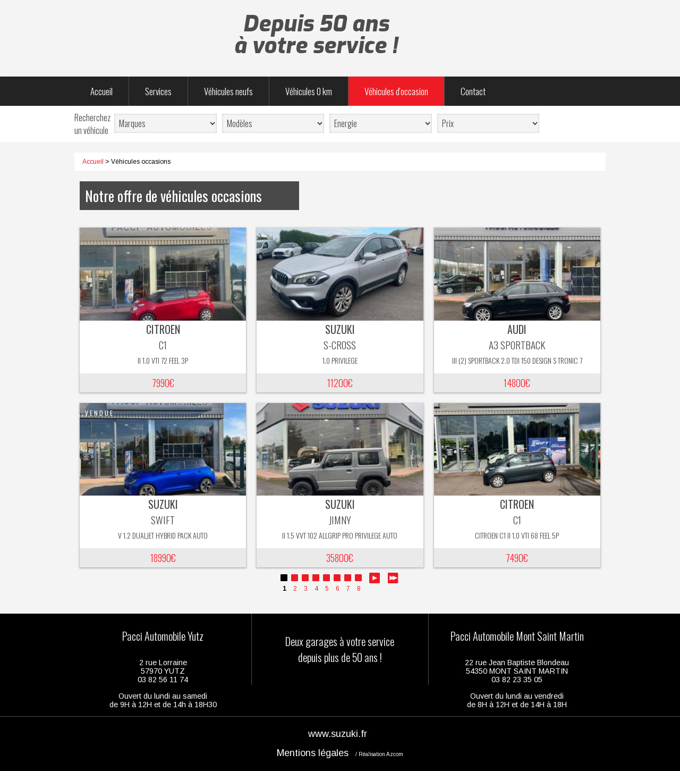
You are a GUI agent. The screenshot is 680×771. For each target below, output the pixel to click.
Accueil (101, 91)
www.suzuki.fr (337, 733)
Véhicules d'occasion (396, 91)
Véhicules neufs (228, 91)
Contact (473, 91)
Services (158, 91)
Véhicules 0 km (308, 91)
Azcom (394, 754)
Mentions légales (312, 753)
